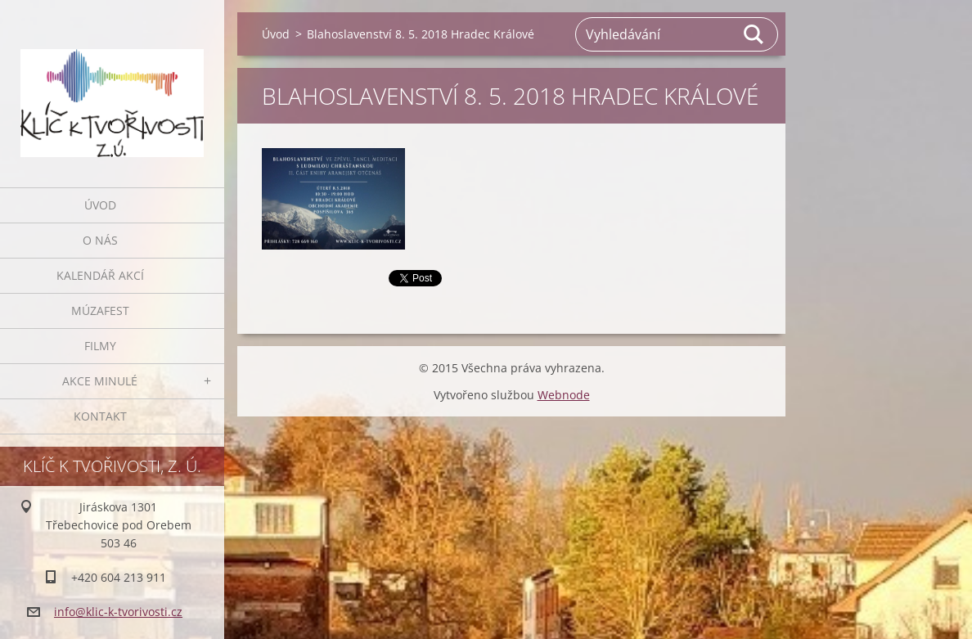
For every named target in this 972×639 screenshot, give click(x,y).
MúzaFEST (100, 310)
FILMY (100, 345)
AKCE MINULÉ (99, 381)
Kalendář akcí (100, 275)
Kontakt (100, 416)
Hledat (754, 34)
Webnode (564, 395)
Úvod (100, 205)
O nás (100, 240)
